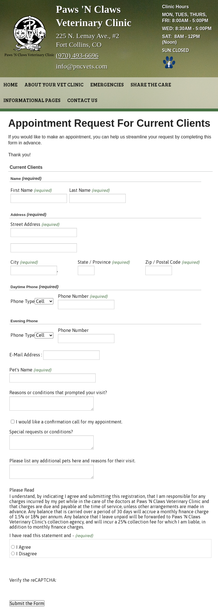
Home (10, 84)
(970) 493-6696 (77, 55)
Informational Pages (31, 100)
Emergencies (107, 84)
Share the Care (151, 84)
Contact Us (82, 100)
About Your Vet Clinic (53, 84)
